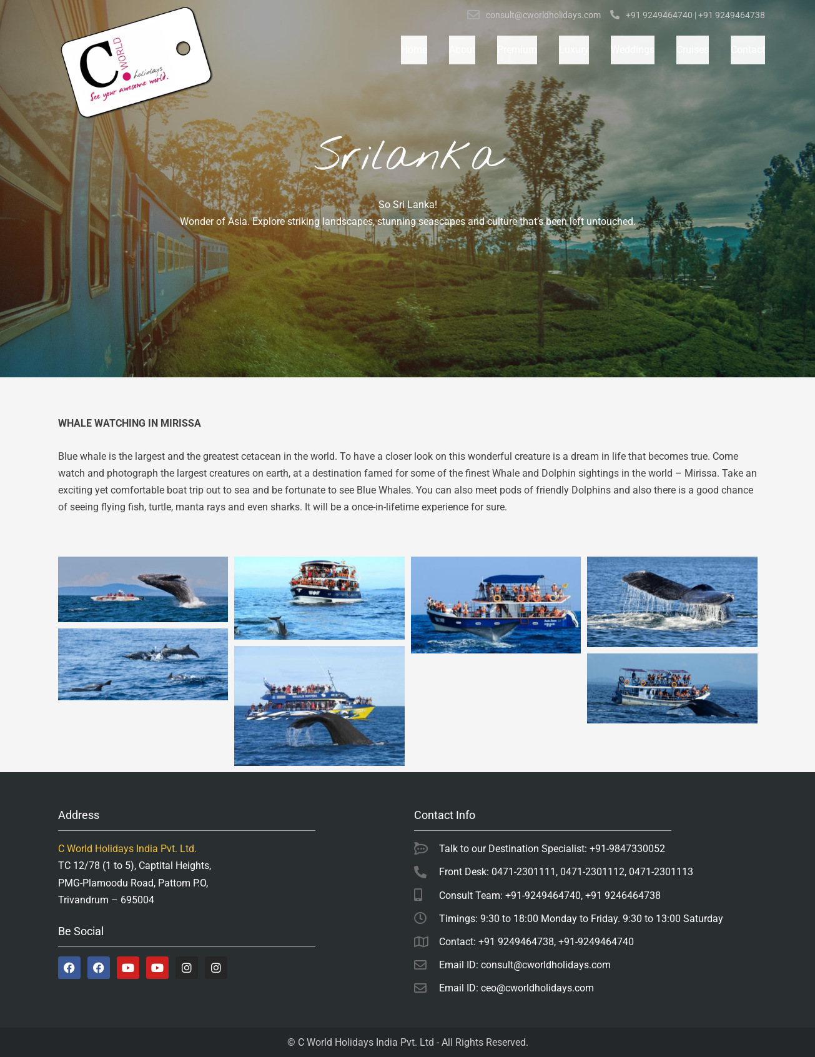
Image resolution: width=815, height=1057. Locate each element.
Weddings (632, 50)
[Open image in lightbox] (143, 589)
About (462, 50)
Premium (517, 50)
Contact (748, 50)
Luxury (574, 50)
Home (414, 50)
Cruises (692, 50)
